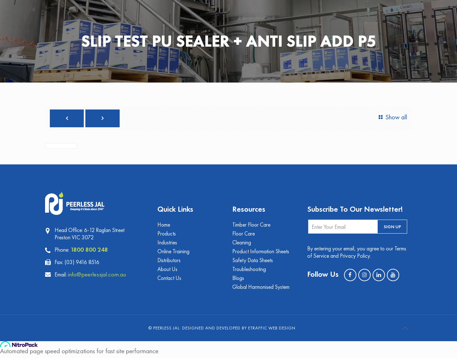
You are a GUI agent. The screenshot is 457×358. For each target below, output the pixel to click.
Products (166, 235)
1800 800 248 (89, 250)
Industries (167, 244)
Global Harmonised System (261, 290)
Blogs (238, 281)
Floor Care (244, 235)
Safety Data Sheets (253, 262)
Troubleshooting (249, 271)
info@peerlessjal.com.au (98, 275)
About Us (167, 271)
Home (164, 225)
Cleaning (241, 244)
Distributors (169, 262)
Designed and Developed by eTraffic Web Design (238, 331)
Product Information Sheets (261, 253)
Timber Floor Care (251, 225)
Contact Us (169, 281)
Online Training (173, 253)
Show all (391, 117)
